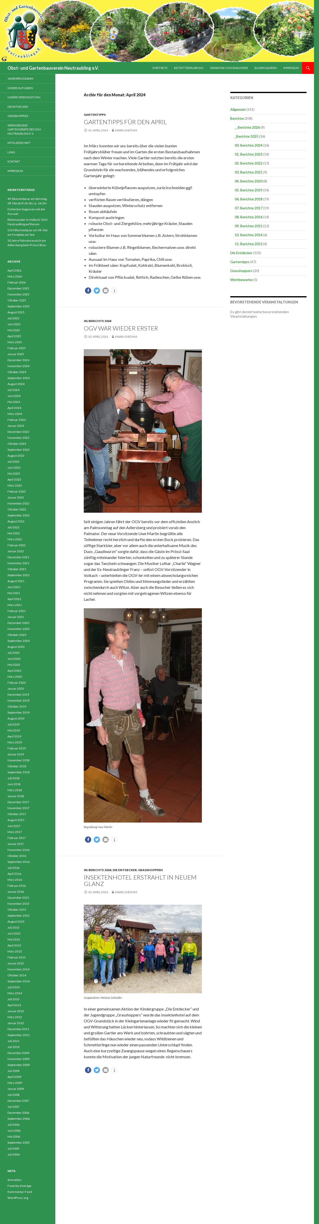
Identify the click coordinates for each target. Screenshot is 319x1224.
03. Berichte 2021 (248, 172)
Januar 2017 (15, 844)
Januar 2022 (15, 551)
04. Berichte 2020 (248, 181)
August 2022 (15, 521)
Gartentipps (95, 114)
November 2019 (18, 700)
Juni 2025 (13, 324)
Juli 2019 (13, 724)
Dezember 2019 (18, 694)
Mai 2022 (13, 533)
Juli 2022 (13, 527)
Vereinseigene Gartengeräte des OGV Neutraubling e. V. (24, 129)
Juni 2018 (13, 784)
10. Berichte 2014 (248, 235)
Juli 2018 (13, 778)
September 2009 (18, 1065)
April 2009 (14, 1077)
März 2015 (14, 951)
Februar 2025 (16, 348)
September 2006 (18, 1118)
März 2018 (14, 790)
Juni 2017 (13, 826)
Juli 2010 (13, 1047)
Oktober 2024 (16, 372)
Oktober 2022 (16, 509)
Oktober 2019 (16, 706)
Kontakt (13, 161)
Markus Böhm (126, 130)
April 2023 (14, 479)
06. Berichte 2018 (248, 199)
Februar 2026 (16, 282)
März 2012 (14, 1017)
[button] (88, 290)
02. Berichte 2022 (248, 163)
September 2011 (18, 1035)
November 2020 (18, 629)
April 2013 (14, 1005)
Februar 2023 (16, 491)
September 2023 (18, 449)
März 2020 (14, 676)
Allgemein (238, 109)
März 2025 (14, 342)
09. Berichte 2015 (248, 226)
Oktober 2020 (16, 635)
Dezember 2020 (18, 623)
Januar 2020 (15, 688)
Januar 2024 (15, 426)
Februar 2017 (16, 838)
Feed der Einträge (19, 1186)
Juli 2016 (13, 868)
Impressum (291, 67)
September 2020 (18, 641)
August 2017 (15, 820)
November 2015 (18, 903)
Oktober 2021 (16, 569)
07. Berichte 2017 (248, 208)
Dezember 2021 (18, 557)
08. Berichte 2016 (248, 217)
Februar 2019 (16, 748)
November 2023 (18, 438)
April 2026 (14, 270)
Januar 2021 (15, 617)
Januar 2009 (15, 1089)
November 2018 (18, 760)
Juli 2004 (13, 1154)
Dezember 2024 (18, 360)
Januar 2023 (15, 497)
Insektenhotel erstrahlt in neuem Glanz (140, 880)
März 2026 (14, 276)
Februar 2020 (16, 682)
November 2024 (18, 366)
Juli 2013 (13, 999)
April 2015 (14, 945)
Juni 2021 (13, 587)
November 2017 (18, 808)
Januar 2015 (15, 963)
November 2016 (18, 850)
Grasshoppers (150, 870)
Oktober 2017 (16, 814)
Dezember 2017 (18, 802)
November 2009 (18, 1059)
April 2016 (14, 874)
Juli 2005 (13, 1148)
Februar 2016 (16, 886)
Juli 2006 (13, 1124)
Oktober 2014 (16, 975)
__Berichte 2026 (247, 127)
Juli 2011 (13, 1041)
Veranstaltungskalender (229, 67)
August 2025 (15, 312)
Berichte (237, 118)
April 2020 (14, 670)
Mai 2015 (13, 939)
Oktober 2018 (16, 766)
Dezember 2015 (18, 897)
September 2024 (18, 378)
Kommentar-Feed (19, 1192)
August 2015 (15, 921)
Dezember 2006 (18, 1112)
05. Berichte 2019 (248, 190)
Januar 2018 (15, 796)
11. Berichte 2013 (248, 244)
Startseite (159, 67)
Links (11, 152)
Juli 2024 (13, 390)
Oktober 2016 (16, 856)
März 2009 (14, 1083)
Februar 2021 (16, 611)
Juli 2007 (13, 1107)
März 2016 (14, 880)
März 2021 (14, 605)
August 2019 (15, 718)
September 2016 (18, 862)
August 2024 (15, 384)
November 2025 (18, 294)
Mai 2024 (13, 402)
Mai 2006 (13, 1136)
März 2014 (14, 993)
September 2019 (18, 712)
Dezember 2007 (18, 1101)
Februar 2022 (16, 545)
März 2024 (14, 414)
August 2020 (15, 647)
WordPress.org (17, 1198)
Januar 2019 (15, 754)
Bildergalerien (265, 67)
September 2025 (18, 306)
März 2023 (14, 485)
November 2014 (18, 969)
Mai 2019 (13, 730)
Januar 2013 (15, 1011)
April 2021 (14, 599)
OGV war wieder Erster (121, 328)
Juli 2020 (13, 653)
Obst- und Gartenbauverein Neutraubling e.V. (53, 68)
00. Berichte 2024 (97, 321)
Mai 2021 (13, 593)
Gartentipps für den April (125, 121)
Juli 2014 (13, 987)
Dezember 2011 (18, 1029)
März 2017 (14, 832)
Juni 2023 (13, 467)
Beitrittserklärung (189, 67)
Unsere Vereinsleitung (24, 97)
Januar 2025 (15, 354)
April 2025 (14, 336)
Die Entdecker (125, 870)
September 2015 (18, 915)
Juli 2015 (13, 927)
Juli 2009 (13, 1071)
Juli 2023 (13, 461)
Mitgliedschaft (19, 142)
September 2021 (18, 575)
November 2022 (18, 503)
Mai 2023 (13, 473)
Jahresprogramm (20, 78)
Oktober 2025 (16, 300)
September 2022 (18, 515)
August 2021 (15, 581)
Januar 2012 (15, 1023)
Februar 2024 (16, 420)
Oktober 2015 (16, 909)
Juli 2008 (13, 1095)
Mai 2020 (13, 665)
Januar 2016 (15, 891)
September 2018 (18, 772)
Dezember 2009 (18, 1053)
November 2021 (18, 563)
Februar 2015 (16, 957)
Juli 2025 (13, 318)
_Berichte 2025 (246, 136)
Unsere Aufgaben (20, 88)
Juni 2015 (13, 933)
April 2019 (14, 736)
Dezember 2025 (18, 288)
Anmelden (14, 1180)
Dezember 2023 (18, 432)
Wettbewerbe (241, 280)
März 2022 (14, 539)
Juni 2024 (13, 396)
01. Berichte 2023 (248, 154)
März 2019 (14, 742)
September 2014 (18, 981)
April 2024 (14, 408)
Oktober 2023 (16, 443)
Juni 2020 (13, 659)
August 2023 (15, 455)
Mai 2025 (13, 330)
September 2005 (18, 1142)
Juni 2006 (13, 1130)
